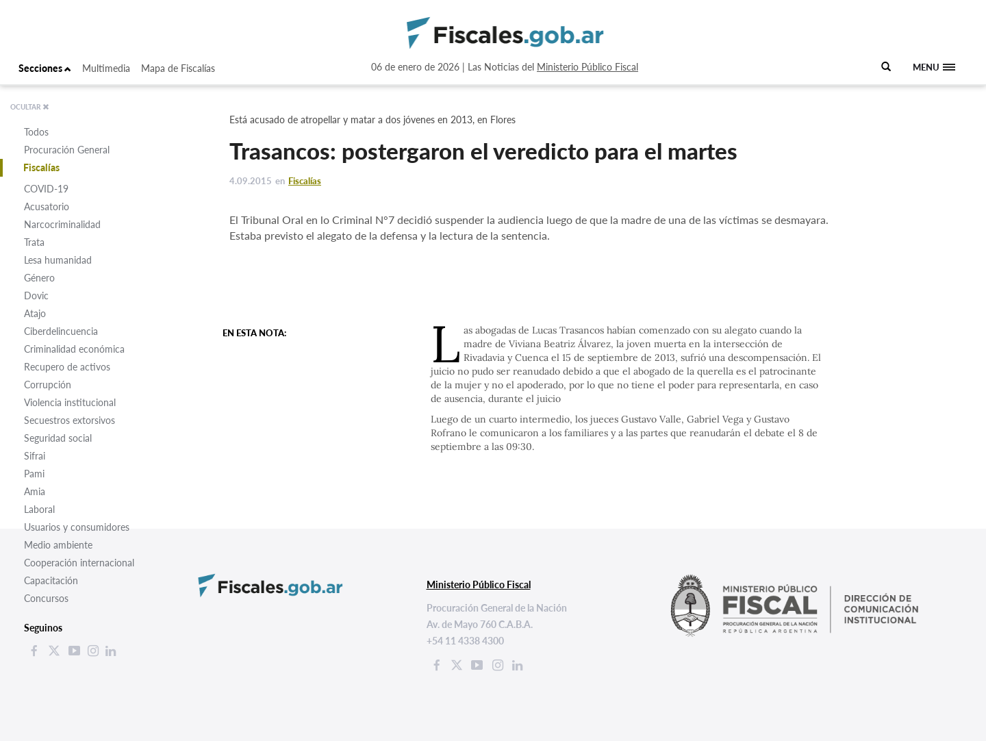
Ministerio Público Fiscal (587, 67)
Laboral (39, 509)
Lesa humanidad (58, 260)
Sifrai (34, 456)
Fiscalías (41, 167)
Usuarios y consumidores (76, 527)
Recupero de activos (67, 367)
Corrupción (47, 384)
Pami (34, 473)
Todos (36, 132)
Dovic (36, 295)
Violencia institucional (70, 402)
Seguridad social (58, 438)
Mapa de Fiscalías (178, 68)
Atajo (35, 313)
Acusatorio (46, 206)
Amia (34, 491)
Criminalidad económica (74, 349)
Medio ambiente (58, 545)
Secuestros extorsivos (69, 420)
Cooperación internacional (79, 562)
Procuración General (67, 149)
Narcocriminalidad (62, 224)
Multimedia (106, 68)
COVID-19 (46, 188)
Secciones (44, 68)
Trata (34, 242)
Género (39, 278)
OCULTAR (29, 107)
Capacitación (51, 580)
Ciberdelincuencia (61, 331)
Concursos (46, 598)
